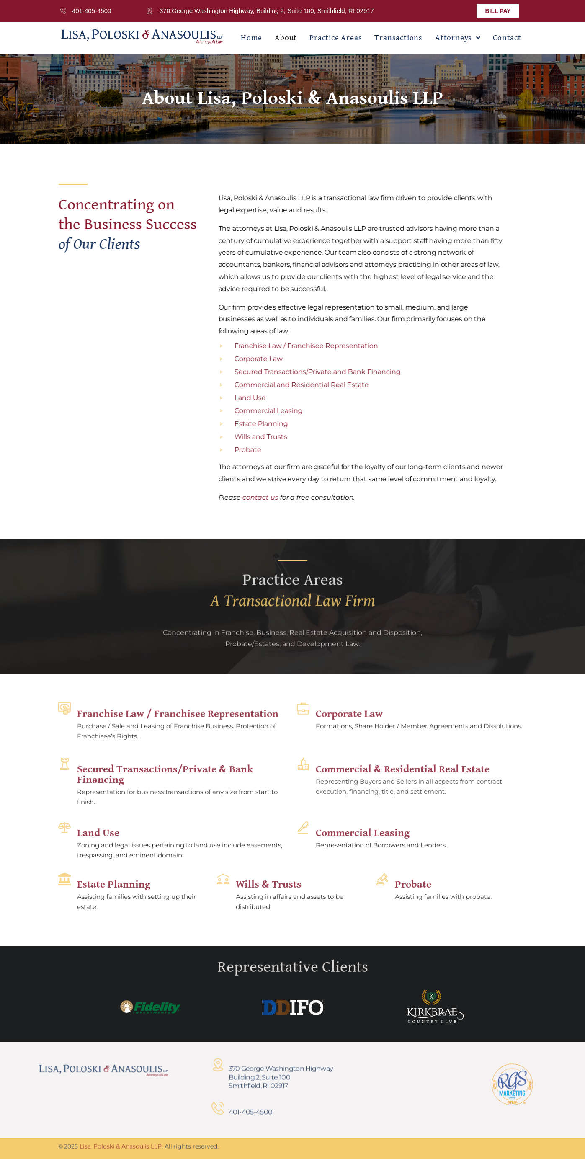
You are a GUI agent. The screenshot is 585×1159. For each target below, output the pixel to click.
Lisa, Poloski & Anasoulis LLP (121, 1141)
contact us (290, 497)
